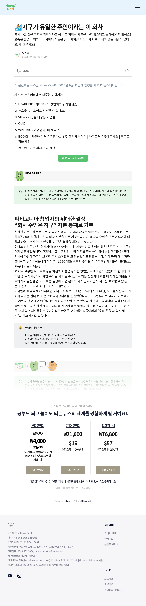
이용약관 (108, 584)
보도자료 (108, 578)
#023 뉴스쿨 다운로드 (73, 158)
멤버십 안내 (110, 533)
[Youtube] (10, 576)
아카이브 (108, 538)
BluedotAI (86, 500)
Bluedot (68, 500)
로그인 (79, 488)
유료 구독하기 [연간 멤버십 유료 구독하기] (108, 469)
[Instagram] (19, 577)
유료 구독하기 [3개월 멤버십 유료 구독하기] (72, 469)
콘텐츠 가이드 (111, 544)
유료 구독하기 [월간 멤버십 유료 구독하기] (37, 469)
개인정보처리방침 (113, 589)
